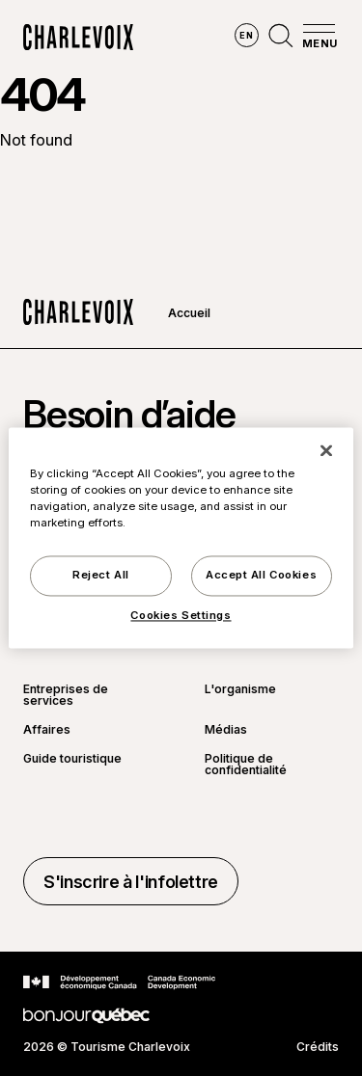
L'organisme (240, 690)
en (246, 35)
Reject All (100, 575)
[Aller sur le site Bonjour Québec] (86, 1016)
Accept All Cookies (261, 575)
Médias (226, 730)
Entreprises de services (65, 695)
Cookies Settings (180, 616)
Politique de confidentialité (246, 764)
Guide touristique (72, 759)
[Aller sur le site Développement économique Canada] (119, 982)
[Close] (326, 450)
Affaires (46, 730)
